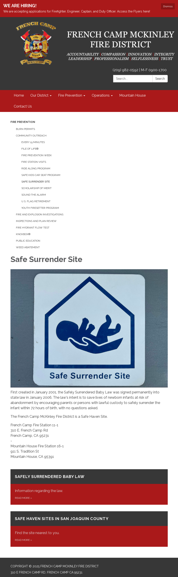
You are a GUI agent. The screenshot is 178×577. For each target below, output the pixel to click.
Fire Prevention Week (36, 155)
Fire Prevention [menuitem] (70, 95)
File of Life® (29, 148)
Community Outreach (31, 135)
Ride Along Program (35, 168)
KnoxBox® (23, 234)
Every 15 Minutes (33, 142)
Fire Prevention (22, 122)
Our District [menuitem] (39, 95)
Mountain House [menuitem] (132, 95)
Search (160, 78)
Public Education (28, 240)
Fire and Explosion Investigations (39, 214)
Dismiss (168, 6)
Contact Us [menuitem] (23, 106)
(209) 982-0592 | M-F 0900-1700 (140, 70)
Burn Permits (25, 129)
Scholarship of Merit (36, 188)
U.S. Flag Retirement (35, 201)
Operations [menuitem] (101, 95)
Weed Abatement (28, 247)
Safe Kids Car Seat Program (40, 175)
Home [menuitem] (19, 95)
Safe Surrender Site (35, 181)
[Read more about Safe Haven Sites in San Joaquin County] (89, 529)
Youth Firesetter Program (40, 207)
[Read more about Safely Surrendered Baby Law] (89, 487)
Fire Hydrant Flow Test (32, 227)
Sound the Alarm (33, 194)
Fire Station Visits (33, 161)
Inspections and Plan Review (36, 221)
